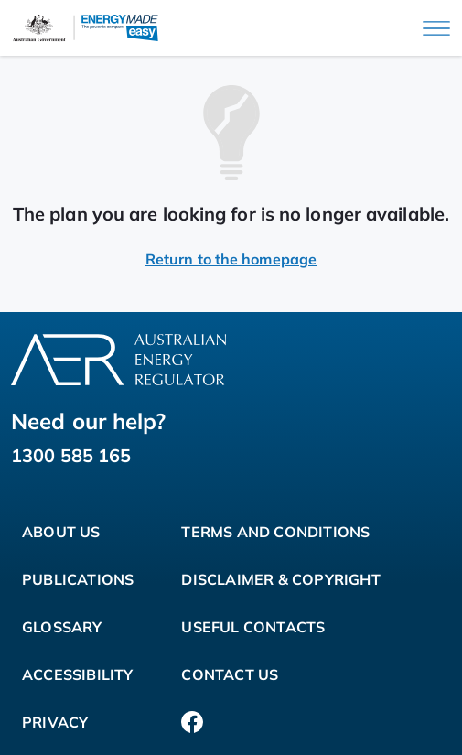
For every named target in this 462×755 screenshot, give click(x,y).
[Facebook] (192, 722)
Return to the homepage (231, 259)
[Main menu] (436, 28)
